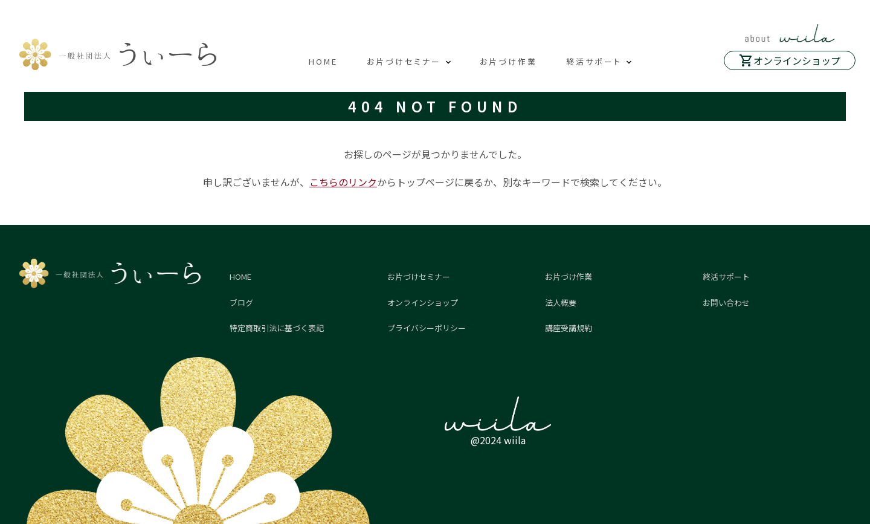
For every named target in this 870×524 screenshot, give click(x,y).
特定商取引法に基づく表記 (277, 328)
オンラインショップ (796, 60)
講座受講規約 (568, 328)
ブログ (241, 302)
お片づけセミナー (404, 61)
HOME (323, 61)
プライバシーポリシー (426, 328)
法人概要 (560, 302)
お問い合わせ (726, 302)
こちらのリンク (343, 182)
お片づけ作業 (508, 61)
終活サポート (594, 61)
